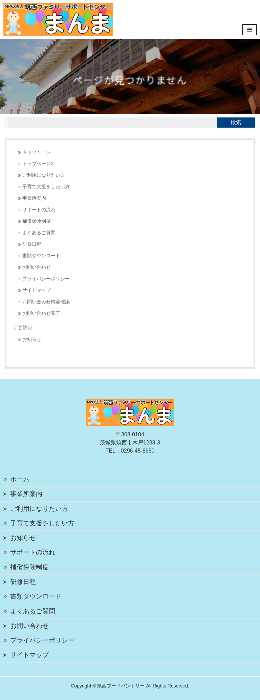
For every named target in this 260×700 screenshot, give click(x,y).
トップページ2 (37, 163)
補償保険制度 (36, 221)
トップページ (36, 152)
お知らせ (31, 339)
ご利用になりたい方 (43, 175)
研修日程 (31, 244)
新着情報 (22, 327)
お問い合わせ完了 (41, 313)
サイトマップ (36, 290)
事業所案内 (34, 198)
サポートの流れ (39, 209)
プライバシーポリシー (46, 278)
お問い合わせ (36, 267)
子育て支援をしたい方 (46, 186)
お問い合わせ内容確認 (46, 301)
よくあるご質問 (39, 232)
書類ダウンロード (41, 255)
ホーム (19, 479)
